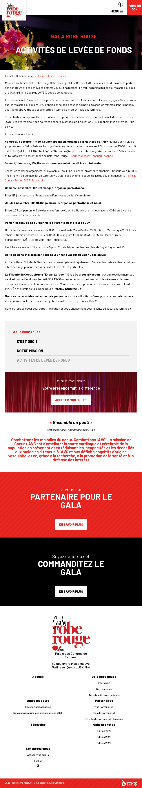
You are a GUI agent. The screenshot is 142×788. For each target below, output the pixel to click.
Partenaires (104, 700)
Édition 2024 (104, 742)
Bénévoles (37, 724)
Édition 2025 (104, 736)
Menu (116, 11)
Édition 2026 (104, 730)
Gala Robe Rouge (25, 76)
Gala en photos (104, 724)
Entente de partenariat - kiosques (104, 718)
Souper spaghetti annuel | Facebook (92, 155)
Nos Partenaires (104, 706)
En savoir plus (71, 524)
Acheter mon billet (71, 400)
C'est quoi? (27, 341)
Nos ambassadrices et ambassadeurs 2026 (38, 712)
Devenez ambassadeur (38, 706)
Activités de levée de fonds (43, 360)
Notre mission (30, 351)
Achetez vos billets (38, 754)
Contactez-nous (38, 748)
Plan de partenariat (104, 712)
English (38, 760)
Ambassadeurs (38, 700)
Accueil (9, 76)
